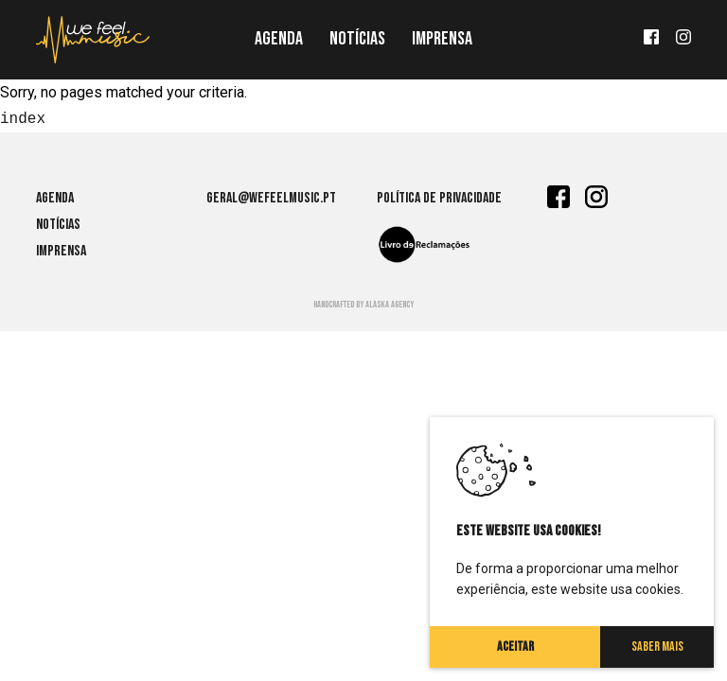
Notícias (357, 38)
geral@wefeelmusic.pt (271, 198)
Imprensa (442, 38)
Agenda (279, 38)
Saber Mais (657, 646)
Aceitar (515, 646)
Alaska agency (389, 304)
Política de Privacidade (439, 198)
